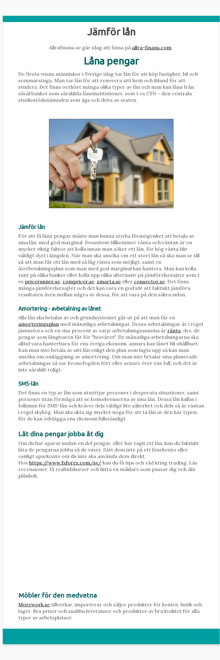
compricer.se (78, 281)
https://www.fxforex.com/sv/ (65, 463)
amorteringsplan (38, 324)
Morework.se (34, 604)
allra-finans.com (151, 47)
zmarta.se (109, 281)
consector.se (149, 281)
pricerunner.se (42, 281)
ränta (174, 330)
